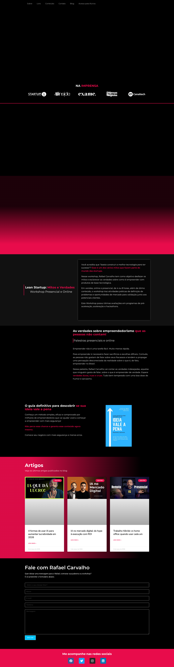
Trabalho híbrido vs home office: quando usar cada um (127, 532)
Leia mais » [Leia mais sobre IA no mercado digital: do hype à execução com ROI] (75, 540)
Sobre (29, 4)
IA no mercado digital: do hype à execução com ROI (86, 532)
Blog (72, 4)
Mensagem (87, 621)
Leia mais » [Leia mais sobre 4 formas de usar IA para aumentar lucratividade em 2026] (32, 543)
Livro (39, 4)
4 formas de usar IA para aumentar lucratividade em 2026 (42, 534)
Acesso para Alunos (87, 4)
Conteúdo (49, 4)
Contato (62, 4)
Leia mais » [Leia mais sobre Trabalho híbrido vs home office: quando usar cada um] (117, 540)
